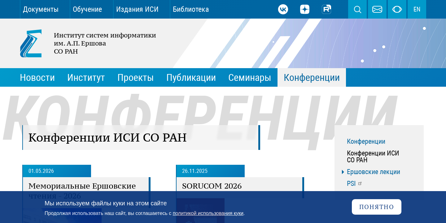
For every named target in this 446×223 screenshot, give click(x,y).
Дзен (304, 9)
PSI (355, 183)
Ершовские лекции (373, 172)
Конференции (366, 141)
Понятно (376, 207)
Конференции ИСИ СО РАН (373, 156)
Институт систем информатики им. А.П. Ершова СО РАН (85, 43)
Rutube (326, 9)
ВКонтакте (283, 9)
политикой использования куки (208, 213)
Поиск (357, 9)
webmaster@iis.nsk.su (377, 9)
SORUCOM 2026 (212, 186)
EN (416, 9)
